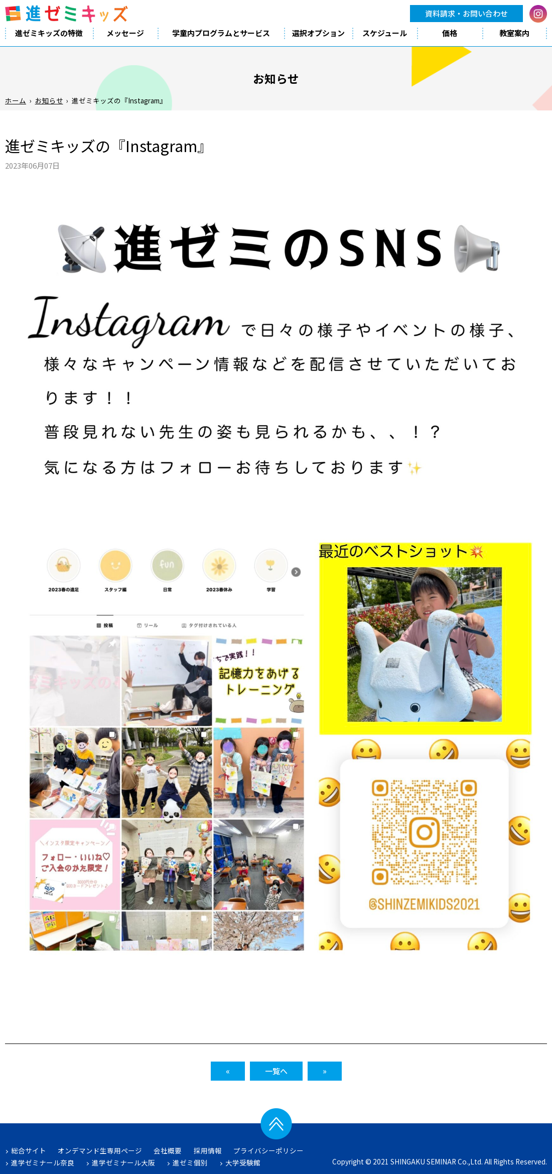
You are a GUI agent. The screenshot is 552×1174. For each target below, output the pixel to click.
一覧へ (276, 1071)
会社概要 (168, 1150)
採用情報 (208, 1150)
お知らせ (49, 100)
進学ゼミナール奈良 (42, 1162)
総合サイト (28, 1150)
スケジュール (384, 33)
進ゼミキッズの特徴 (49, 33)
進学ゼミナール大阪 (123, 1162)
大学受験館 (242, 1162)
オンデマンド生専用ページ (100, 1150)
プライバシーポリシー (268, 1150)
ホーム (15, 100)
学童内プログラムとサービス (221, 33)
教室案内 (514, 33)
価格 (449, 33)
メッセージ (125, 33)
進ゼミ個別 (190, 1162)
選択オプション (318, 33)
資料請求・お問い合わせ (466, 13)
